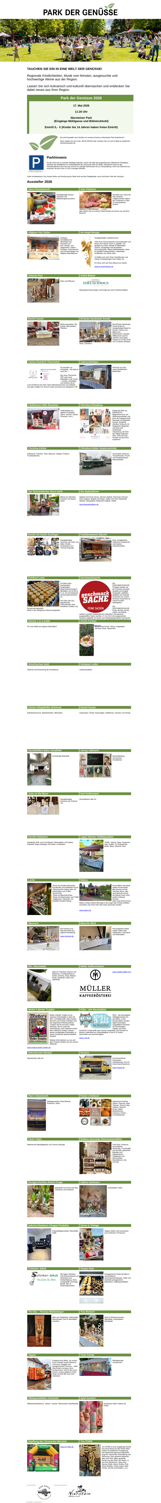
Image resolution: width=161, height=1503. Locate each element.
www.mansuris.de (67, 936)
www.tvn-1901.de (67, 1447)
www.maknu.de (85, 910)
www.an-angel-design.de (104, 266)
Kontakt (29, 1502)
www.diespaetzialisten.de (89, 504)
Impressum (38, 1502)
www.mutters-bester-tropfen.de (39, 1047)
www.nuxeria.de (118, 1068)
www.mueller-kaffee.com (121, 972)
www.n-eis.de (84, 1038)
